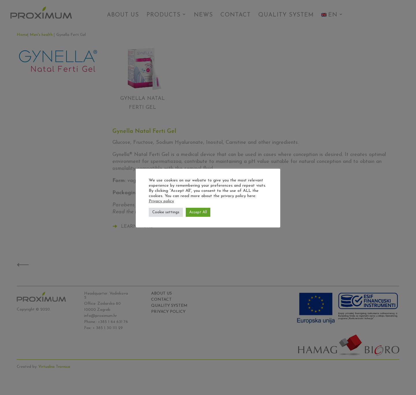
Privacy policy (161, 201)
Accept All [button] (198, 212)
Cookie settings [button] (165, 212)
